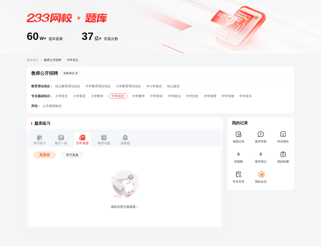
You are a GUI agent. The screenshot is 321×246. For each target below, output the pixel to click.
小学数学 (97, 96)
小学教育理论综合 (128, 86)
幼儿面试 (173, 86)
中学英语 (156, 96)
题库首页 (32, 60)
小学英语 (79, 96)
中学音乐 (245, 96)
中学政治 (174, 96)
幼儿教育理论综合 (67, 86)
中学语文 (118, 96)
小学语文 (61, 96)
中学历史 (192, 96)
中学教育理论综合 (98, 86)
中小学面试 (154, 86)
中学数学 (138, 96)
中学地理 (210, 96)
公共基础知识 (52, 106)
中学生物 (228, 96)
